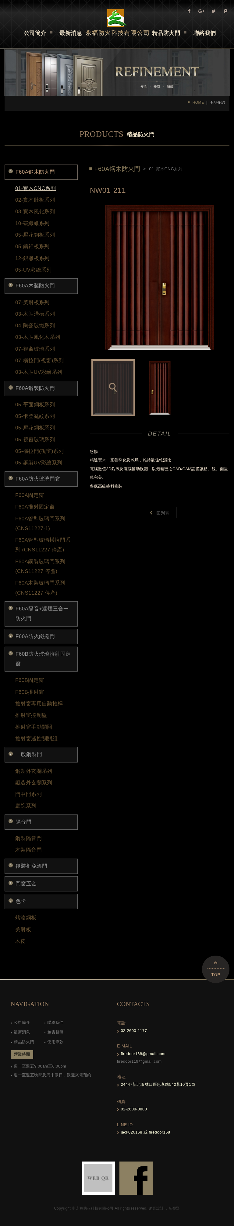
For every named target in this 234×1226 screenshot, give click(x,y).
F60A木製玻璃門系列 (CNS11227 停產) (40, 588)
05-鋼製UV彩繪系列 (38, 463)
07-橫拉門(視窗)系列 (39, 360)
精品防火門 (24, 1042)
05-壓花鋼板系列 (35, 235)
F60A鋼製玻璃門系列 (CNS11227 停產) (40, 566)
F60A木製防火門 (35, 286)
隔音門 (23, 822)
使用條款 (55, 1042)
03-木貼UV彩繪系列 (38, 372)
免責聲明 (55, 1032)
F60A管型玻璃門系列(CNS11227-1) (40, 523)
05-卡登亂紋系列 (35, 416)
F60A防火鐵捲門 (35, 636)
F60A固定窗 (29, 495)
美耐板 (23, 930)
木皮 (20, 941)
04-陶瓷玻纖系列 (35, 325)
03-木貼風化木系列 (37, 337)
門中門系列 (28, 794)
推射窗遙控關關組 (36, 739)
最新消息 (22, 1032)
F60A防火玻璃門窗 (38, 479)
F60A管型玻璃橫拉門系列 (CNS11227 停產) (42, 545)
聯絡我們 (55, 1022)
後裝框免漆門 (31, 866)
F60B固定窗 (29, 680)
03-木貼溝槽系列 (35, 314)
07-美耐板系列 (32, 302)
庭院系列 (26, 806)
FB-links (136, 1178)
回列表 (162, 513)
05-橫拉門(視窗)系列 (39, 451)
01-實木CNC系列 (35, 188)
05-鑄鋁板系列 (32, 246)
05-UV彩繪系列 (33, 270)
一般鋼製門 (29, 754)
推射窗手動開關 (33, 727)
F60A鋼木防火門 (35, 172)
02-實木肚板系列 (35, 200)
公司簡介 (22, 1022)
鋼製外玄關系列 (33, 771)
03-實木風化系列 (35, 211)
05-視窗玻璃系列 (35, 440)
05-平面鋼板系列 (35, 405)
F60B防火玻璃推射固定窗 (43, 659)
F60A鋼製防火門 (35, 388)
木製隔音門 (28, 850)
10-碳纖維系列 (32, 223)
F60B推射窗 (29, 692)
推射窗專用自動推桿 (39, 704)
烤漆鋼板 (26, 918)
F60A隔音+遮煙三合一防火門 (42, 613)
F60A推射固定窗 (35, 507)
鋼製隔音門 (28, 838)
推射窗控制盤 (31, 715)
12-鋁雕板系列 (32, 258)
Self (117, 22)
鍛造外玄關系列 (33, 783)
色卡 (21, 901)
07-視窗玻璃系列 (35, 349)
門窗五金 (26, 884)
